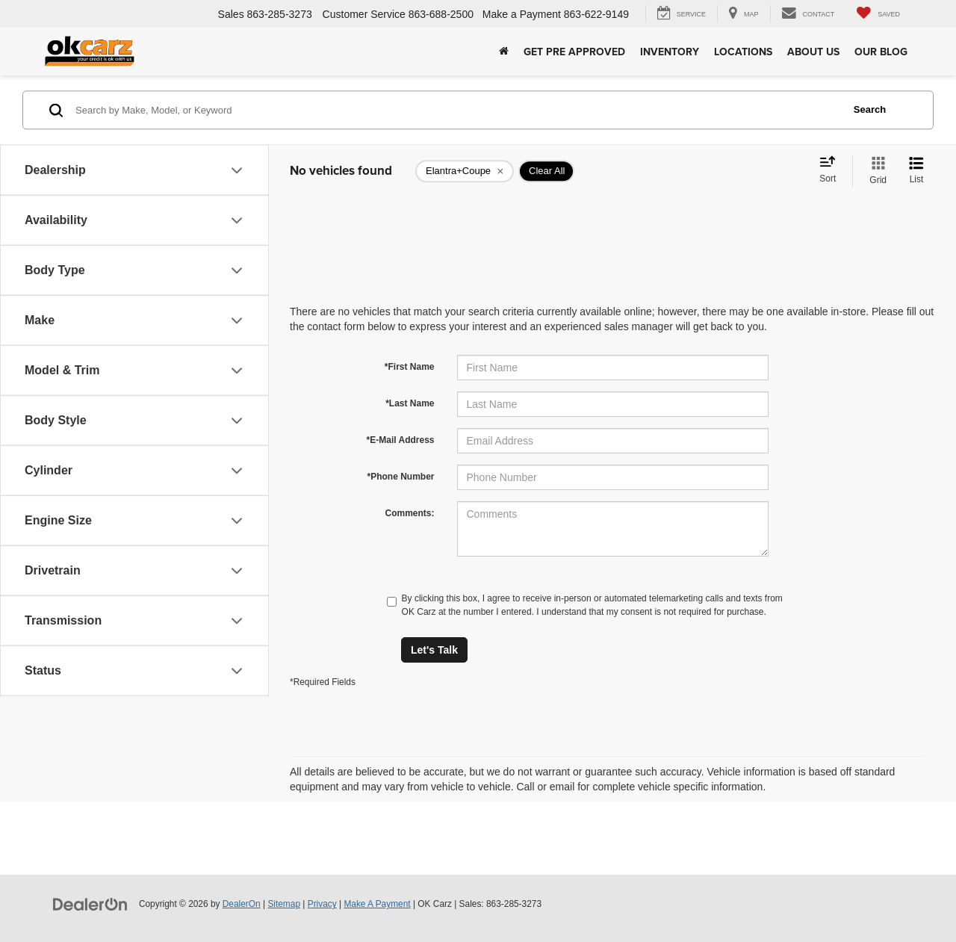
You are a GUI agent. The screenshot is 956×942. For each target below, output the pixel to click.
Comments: (409, 513)
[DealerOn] (90, 903)
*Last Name (409, 403)
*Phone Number (400, 476)
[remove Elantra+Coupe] (464, 171)
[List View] (916, 171)
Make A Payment (377, 904)
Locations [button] (743, 51)
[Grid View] (875, 171)
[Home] (503, 51)
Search (870, 109)
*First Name (410, 367)
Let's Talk (434, 650)
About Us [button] (813, 51)
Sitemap (283, 904)
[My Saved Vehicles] (878, 13)
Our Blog (880, 51)
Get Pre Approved (574, 51)
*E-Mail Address (401, 440)
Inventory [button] (669, 51)
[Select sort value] (832, 170)
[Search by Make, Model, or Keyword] (456, 110)
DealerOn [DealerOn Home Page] (242, 904)
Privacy (322, 904)
